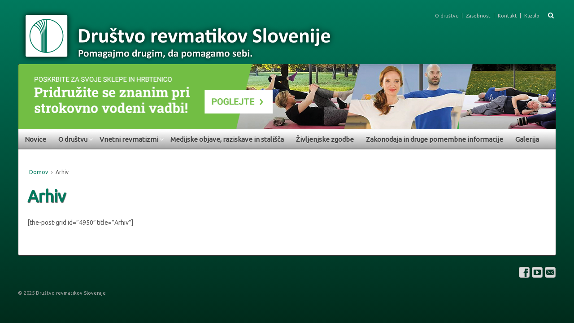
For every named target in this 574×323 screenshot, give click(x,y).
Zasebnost (478, 15)
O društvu (447, 15)
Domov (38, 172)
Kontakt (507, 15)
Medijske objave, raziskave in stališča (227, 139)
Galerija (527, 139)
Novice (35, 139)
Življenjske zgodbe (325, 139)
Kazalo (531, 15)
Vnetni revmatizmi (129, 139)
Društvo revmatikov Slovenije (70, 293)
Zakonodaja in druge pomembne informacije (434, 139)
